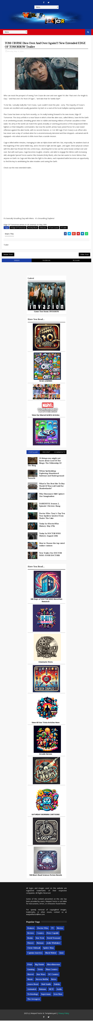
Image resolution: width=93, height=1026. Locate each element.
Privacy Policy (63, 1019)
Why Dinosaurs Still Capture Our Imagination (52, 500)
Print (29, 970)
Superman (46, 999)
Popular (33, 457)
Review (30, 938)
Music (30, 984)
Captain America (34, 958)
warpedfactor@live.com (35, 920)
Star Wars (41, 979)
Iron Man (58, 999)
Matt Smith (46, 989)
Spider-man (48, 953)
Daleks (57, 989)
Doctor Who (42, 933)
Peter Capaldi (52, 938)
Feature (30, 933)
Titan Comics (51, 975)
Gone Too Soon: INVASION (46, 317)
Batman (40, 948)
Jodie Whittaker (53, 948)
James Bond (32, 989)
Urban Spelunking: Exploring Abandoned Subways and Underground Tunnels (46, 480)
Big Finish (39, 970)
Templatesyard (50, 1019)
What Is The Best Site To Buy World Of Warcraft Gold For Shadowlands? (52, 491)
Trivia (40, 975)
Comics (40, 938)
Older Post (84, 258)
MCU (51, 994)
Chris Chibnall (33, 953)
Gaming (31, 975)
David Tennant (53, 943)
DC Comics (53, 979)
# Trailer (64, 229)
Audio (59, 994)
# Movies (43, 229)
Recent (46, 457)
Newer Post (8, 258)
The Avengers (33, 1004)
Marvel (30, 979)
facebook (46, 266)
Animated (31, 994)
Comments (60, 457)
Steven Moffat (42, 984)
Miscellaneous (53, 970)
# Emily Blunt (32, 229)
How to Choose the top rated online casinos (52, 549)
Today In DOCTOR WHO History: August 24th (50, 540)
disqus (16, 266)
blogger (76, 266)
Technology (32, 999)
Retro (53, 984)
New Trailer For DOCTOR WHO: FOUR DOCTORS (50, 559)
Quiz (61, 958)
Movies (60, 933)
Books (30, 943)
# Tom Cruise (53, 229)
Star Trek (40, 943)
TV (52, 933)
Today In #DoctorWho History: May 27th (49, 530)
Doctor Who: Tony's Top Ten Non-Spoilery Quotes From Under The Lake (52, 521)
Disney (30, 948)
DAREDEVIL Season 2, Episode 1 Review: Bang (49, 510)
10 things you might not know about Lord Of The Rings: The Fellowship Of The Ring (44, 467)
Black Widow (50, 958)
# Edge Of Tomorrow (18, 229)
